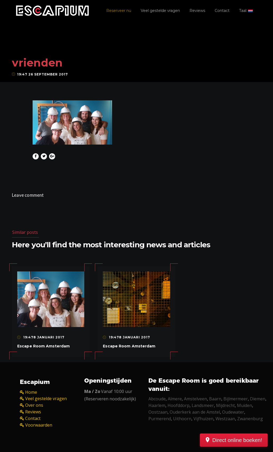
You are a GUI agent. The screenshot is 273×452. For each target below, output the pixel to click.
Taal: (246, 10)
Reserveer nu (118, 10)
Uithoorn (182, 419)
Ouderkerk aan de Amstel (195, 412)
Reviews (197, 10)
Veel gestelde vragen (160, 10)
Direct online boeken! (237, 440)
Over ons (34, 405)
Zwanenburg (250, 419)
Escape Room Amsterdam (43, 346)
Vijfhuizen (203, 419)
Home (31, 392)
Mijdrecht (225, 405)
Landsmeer (203, 405)
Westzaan (225, 419)
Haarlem (156, 405)
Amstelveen (195, 399)
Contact (222, 10)
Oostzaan (158, 412)
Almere (175, 399)
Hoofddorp (179, 405)
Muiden (244, 405)
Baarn (215, 399)
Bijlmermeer (235, 399)
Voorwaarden (38, 425)
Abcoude (157, 399)
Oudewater (233, 412)
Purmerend (159, 419)
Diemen (257, 399)
